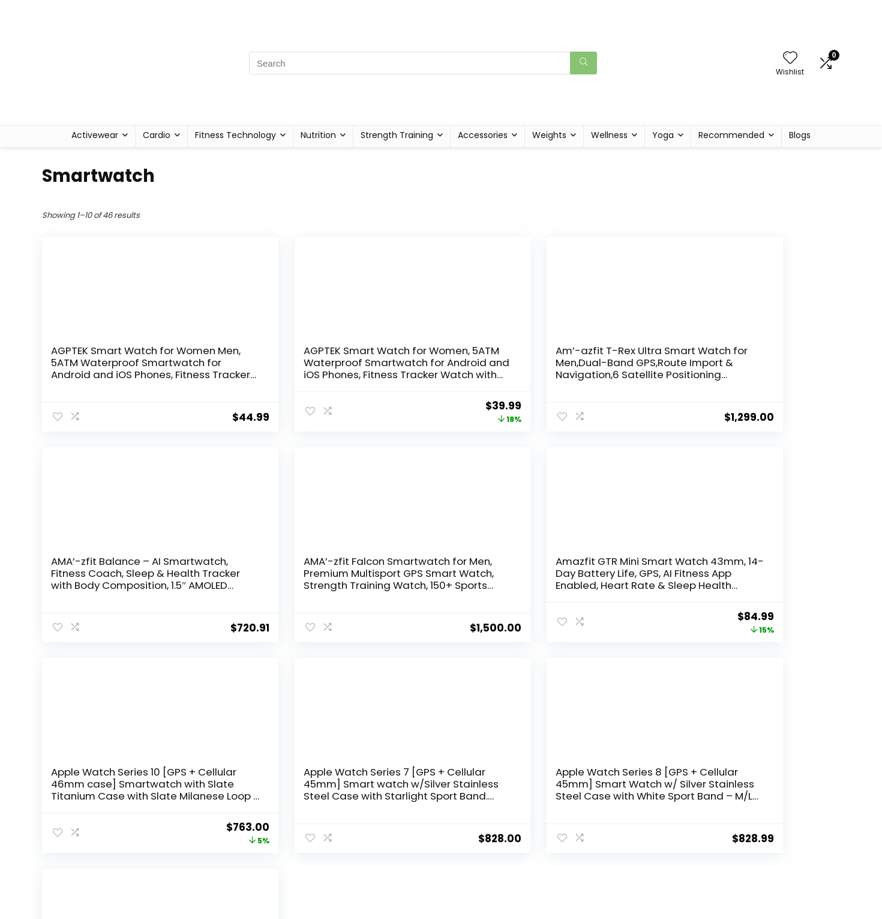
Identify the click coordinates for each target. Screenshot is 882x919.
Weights (549, 135)
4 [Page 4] (451, 677)
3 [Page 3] (431, 677)
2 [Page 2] (411, 677)
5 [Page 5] (471, 677)
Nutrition (318, 135)
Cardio (156, 135)
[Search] (583, 63)
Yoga (663, 135)
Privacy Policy (474, 876)
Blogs (800, 135)
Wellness (609, 135)
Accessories (483, 135)
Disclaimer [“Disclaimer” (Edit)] (468, 909)
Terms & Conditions (487, 893)
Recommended (731, 135)
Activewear (94, 135)
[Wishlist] (790, 58)
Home (328, 876)
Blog (325, 893)
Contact (334, 909)
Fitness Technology (235, 135)
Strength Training (397, 135)
